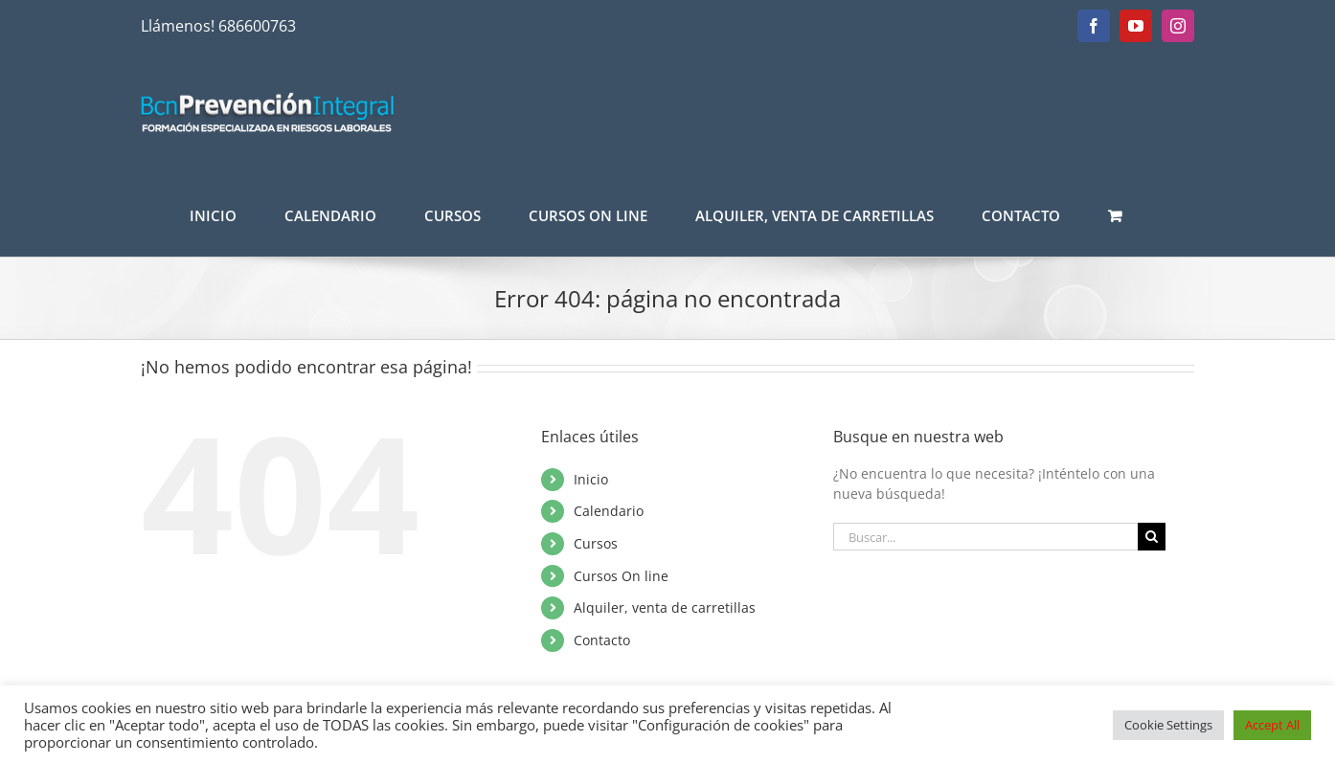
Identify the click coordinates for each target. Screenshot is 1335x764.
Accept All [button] (1272, 724)
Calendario (609, 511)
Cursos (596, 543)
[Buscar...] (985, 537)
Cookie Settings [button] (1168, 724)
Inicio (591, 479)
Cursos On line (621, 576)
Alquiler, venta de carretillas (665, 607)
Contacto (602, 640)
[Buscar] (1151, 537)
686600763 (257, 25)
